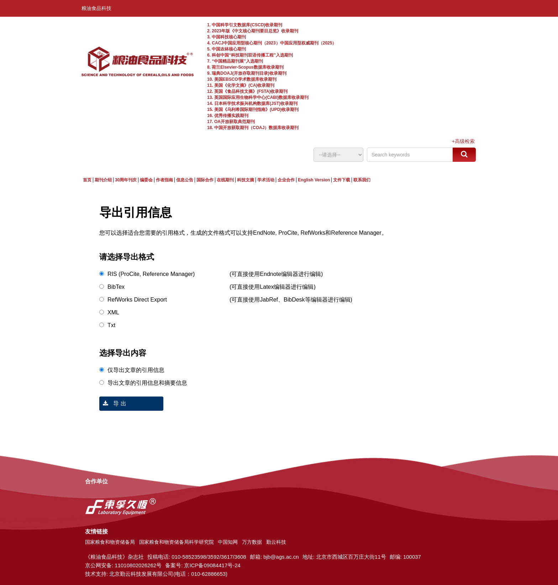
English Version (314, 179)
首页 (87, 179)
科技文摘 (245, 179)
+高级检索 (463, 141)
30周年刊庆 (126, 179)
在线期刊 (225, 179)
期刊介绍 (103, 179)
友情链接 (96, 531)
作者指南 (164, 179)
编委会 (146, 179)
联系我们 (361, 179)
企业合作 (286, 179)
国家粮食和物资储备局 (110, 542)
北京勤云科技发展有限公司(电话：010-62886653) (168, 574)
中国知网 (228, 542)
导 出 (112, 403)
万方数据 (252, 542)
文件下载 (341, 179)
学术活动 (265, 179)
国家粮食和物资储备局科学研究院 (176, 542)
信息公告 (184, 179)
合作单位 (96, 481)
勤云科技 (276, 542)
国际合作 (205, 179)
